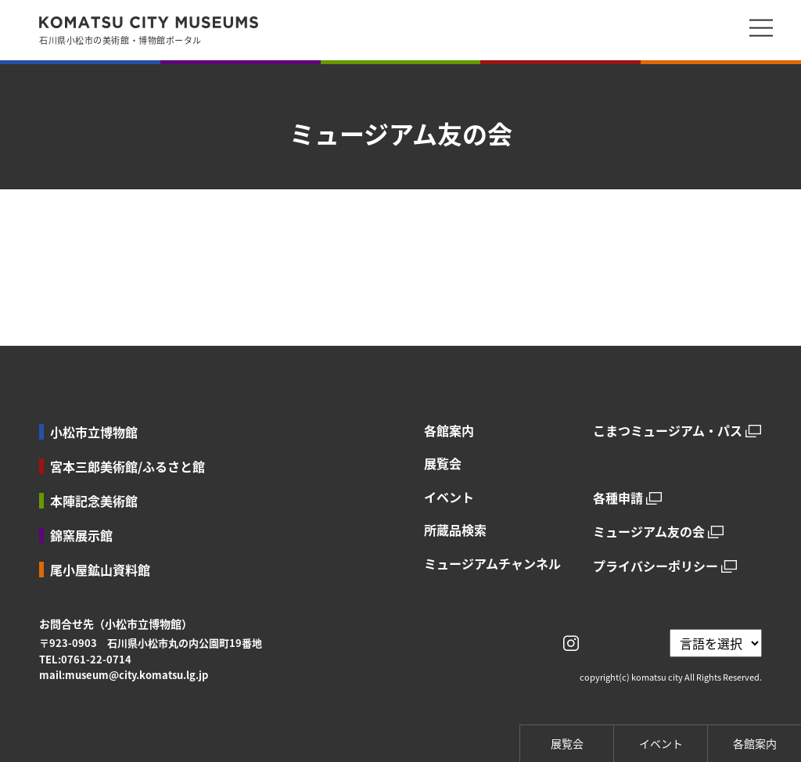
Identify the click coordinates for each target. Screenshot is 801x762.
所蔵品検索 (455, 529)
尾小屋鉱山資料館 (100, 569)
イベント (449, 497)
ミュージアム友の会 (649, 531)
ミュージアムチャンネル (492, 563)
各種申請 (618, 498)
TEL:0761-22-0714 (85, 659)
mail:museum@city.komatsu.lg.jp (123, 674)
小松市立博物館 (94, 432)
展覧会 (443, 463)
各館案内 (449, 430)
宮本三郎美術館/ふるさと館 (127, 466)
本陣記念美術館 (94, 501)
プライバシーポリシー (655, 566)
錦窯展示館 (81, 535)
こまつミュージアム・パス (667, 430)
